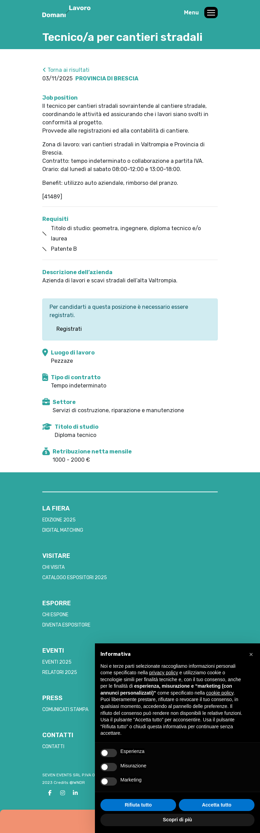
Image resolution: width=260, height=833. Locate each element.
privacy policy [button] (163, 672)
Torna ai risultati (66, 70)
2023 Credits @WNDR (63, 782)
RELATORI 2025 (59, 672)
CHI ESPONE (55, 615)
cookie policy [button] (219, 693)
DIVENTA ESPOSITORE (66, 625)
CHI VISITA (53, 567)
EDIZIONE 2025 (59, 520)
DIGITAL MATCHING (62, 530)
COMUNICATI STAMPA (65, 709)
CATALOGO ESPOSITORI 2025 (74, 578)
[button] (251, 654)
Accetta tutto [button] (216, 805)
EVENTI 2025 (57, 662)
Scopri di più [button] (177, 819)
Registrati (69, 329)
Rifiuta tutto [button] (138, 805)
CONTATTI (53, 747)
